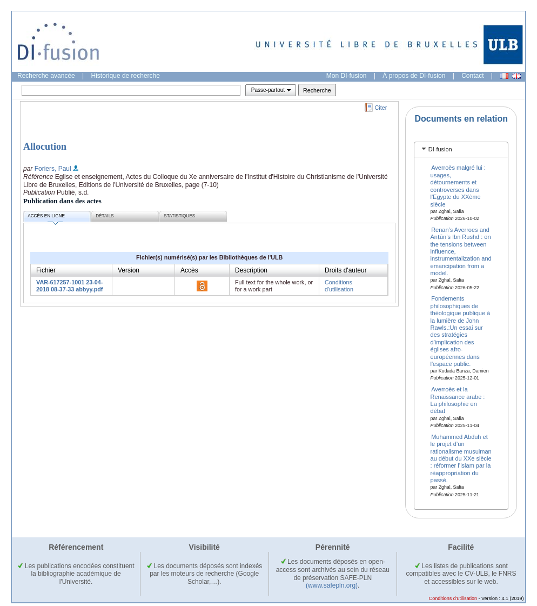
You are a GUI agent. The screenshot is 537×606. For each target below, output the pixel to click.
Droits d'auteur (346, 270)
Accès (189, 270)
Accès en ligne (46, 218)
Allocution (44, 146)
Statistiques (179, 216)
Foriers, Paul (53, 168)
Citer (381, 107)
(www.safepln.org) (332, 585)
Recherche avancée (46, 75)
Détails (105, 216)
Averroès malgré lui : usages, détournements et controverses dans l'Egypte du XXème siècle (458, 185)
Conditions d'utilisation (339, 285)
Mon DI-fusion (346, 75)
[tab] (461, 149)
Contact (472, 75)
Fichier (46, 270)
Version (128, 270)
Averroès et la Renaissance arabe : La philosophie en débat (458, 400)
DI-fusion (440, 149)
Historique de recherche (125, 75)
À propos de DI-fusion (413, 75)
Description (251, 270)
